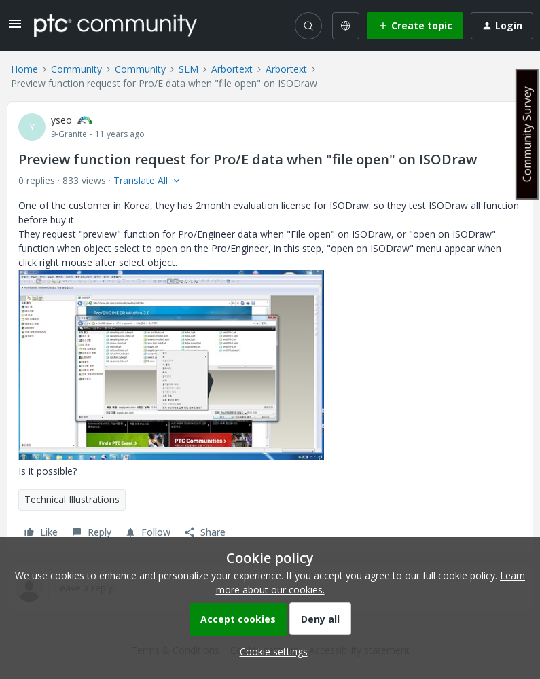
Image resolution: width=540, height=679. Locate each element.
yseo (61, 119)
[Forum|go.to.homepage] (115, 25)
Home (24, 68)
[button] (15, 28)
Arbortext (232, 68)
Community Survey (527, 134)
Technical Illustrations (72, 499)
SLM (188, 68)
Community (76, 68)
